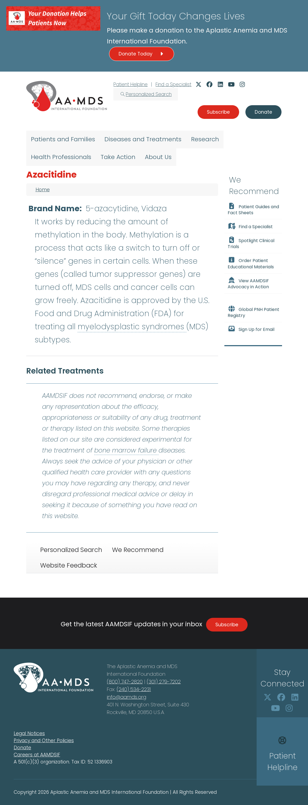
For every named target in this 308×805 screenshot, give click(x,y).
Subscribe (226, 624)
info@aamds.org (126, 697)
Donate (22, 747)
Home (43, 189)
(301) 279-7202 (164, 681)
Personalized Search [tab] (71, 549)
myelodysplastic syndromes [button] (132, 326)
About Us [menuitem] (158, 157)
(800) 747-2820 (125, 681)
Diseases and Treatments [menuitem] (142, 139)
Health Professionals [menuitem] (61, 157)
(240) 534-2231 (134, 689)
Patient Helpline (130, 84)
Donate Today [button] (142, 54)
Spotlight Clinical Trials (251, 243)
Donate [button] (263, 112)
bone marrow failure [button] (126, 450)
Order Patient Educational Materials (251, 263)
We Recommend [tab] (137, 549)
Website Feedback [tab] (68, 565)
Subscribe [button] (218, 112)
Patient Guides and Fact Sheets (253, 209)
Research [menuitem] (205, 139)
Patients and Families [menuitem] (63, 139)
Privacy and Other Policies (44, 740)
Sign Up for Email (251, 329)
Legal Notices (29, 733)
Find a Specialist (173, 84)
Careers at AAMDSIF (37, 754)
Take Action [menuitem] (118, 157)
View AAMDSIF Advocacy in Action (248, 283)
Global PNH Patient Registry (254, 312)
